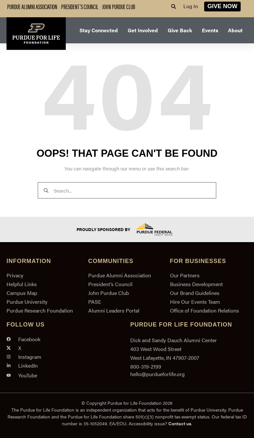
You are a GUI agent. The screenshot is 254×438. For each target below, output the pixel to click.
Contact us (179, 423)
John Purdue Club (118, 6)
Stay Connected (98, 30)
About (235, 30)
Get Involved (143, 30)
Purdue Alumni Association (32, 6)
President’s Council (79, 6)
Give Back (180, 30)
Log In (190, 6)
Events (210, 30)
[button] (173, 6)
